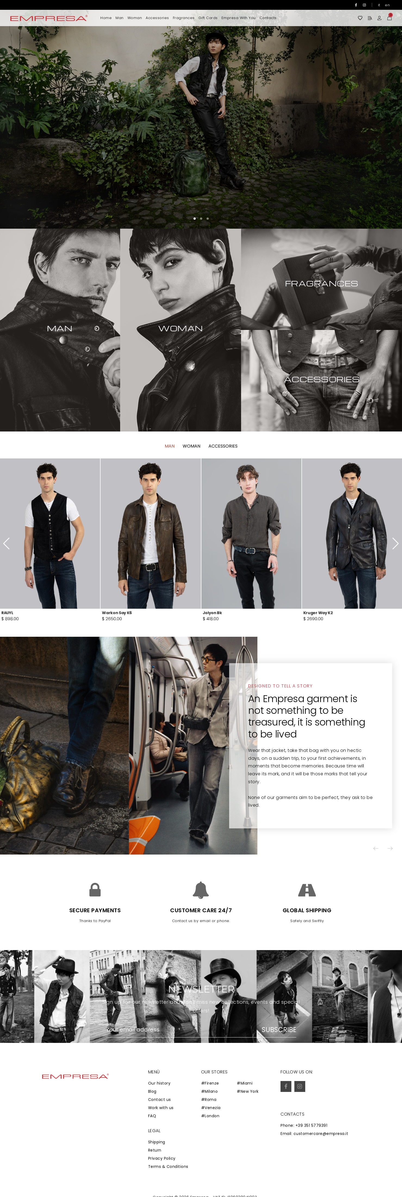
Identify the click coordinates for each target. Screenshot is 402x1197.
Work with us (161, 1107)
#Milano (209, 1091)
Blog (152, 1091)
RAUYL (7, 627)
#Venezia (211, 1107)
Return (154, 1150)
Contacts (268, 17)
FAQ (152, 1116)
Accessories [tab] (223, 460)
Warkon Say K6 (117, 627)
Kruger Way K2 (318, 627)
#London (210, 1116)
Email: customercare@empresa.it (314, 1133)
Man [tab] (169, 460)
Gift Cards (208, 17)
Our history (159, 1083)
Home (106, 17)
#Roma (209, 1099)
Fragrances (184, 17)
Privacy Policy (162, 1158)
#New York (248, 1091)
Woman (134, 17)
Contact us (159, 1099)
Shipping (156, 1142)
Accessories (157, 17)
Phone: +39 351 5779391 (304, 1125)
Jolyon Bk (212, 627)
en (387, 5)
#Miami (245, 1083)
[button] (381, 114)
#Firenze (210, 1083)
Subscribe (279, 1029)
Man (120, 17)
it (379, 5)
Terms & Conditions (168, 1166)
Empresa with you (239, 17)
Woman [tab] (191, 460)
